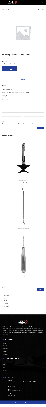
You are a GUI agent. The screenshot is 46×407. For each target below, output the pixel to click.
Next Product (39, 9)
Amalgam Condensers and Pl (21, 228)
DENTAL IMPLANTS (7, 362)
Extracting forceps (14, 63)
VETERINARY (23, 306)
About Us (5, 351)
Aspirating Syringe (23, 182)
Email (25, 115)
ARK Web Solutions (29, 402)
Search (3, 287)
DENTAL (9, 63)
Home (4, 343)
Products (5, 346)
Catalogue (5, 348)
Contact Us (5, 354)
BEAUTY (23, 298)
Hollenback (23, 230)
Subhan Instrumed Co (12, 395)
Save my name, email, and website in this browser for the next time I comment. (17, 123)
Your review (4, 100)
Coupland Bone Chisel (23, 278)
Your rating (4, 95)
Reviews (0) (23, 80)
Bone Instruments (21, 276)
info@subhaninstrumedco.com (14, 390)
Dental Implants (23, 295)
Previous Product (8, 9)
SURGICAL (23, 303)
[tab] (23, 80)
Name (3, 115)
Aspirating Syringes (22, 180)
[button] (42, 2)
